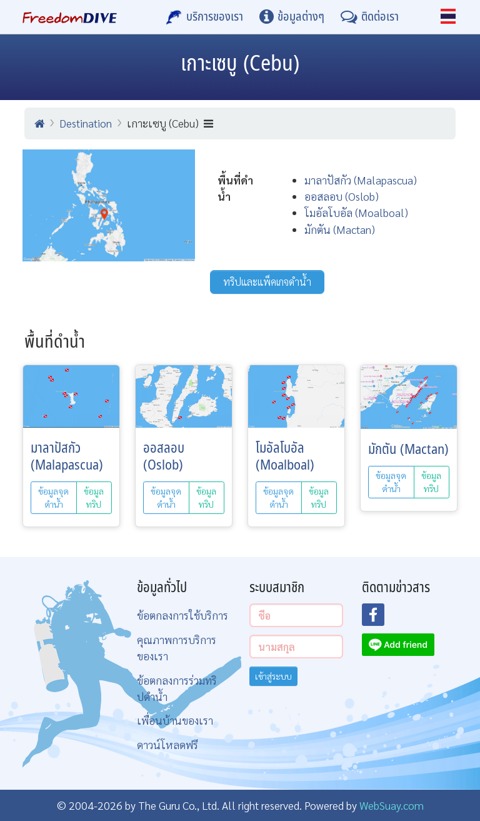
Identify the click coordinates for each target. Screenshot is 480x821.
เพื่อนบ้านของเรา (175, 720)
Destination (85, 123)
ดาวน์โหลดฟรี (167, 744)
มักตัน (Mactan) (339, 229)
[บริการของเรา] (204, 17)
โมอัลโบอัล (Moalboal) (356, 212)
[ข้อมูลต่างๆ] (291, 17)
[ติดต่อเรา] (369, 17)
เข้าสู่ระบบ (273, 676)
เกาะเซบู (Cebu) (170, 123)
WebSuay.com (391, 805)
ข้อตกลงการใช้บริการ (182, 615)
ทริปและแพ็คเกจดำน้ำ (267, 281)
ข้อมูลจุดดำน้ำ (53, 497)
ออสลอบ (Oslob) (341, 196)
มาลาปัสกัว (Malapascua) (360, 180)
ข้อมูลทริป (94, 497)
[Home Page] (69, 16)
